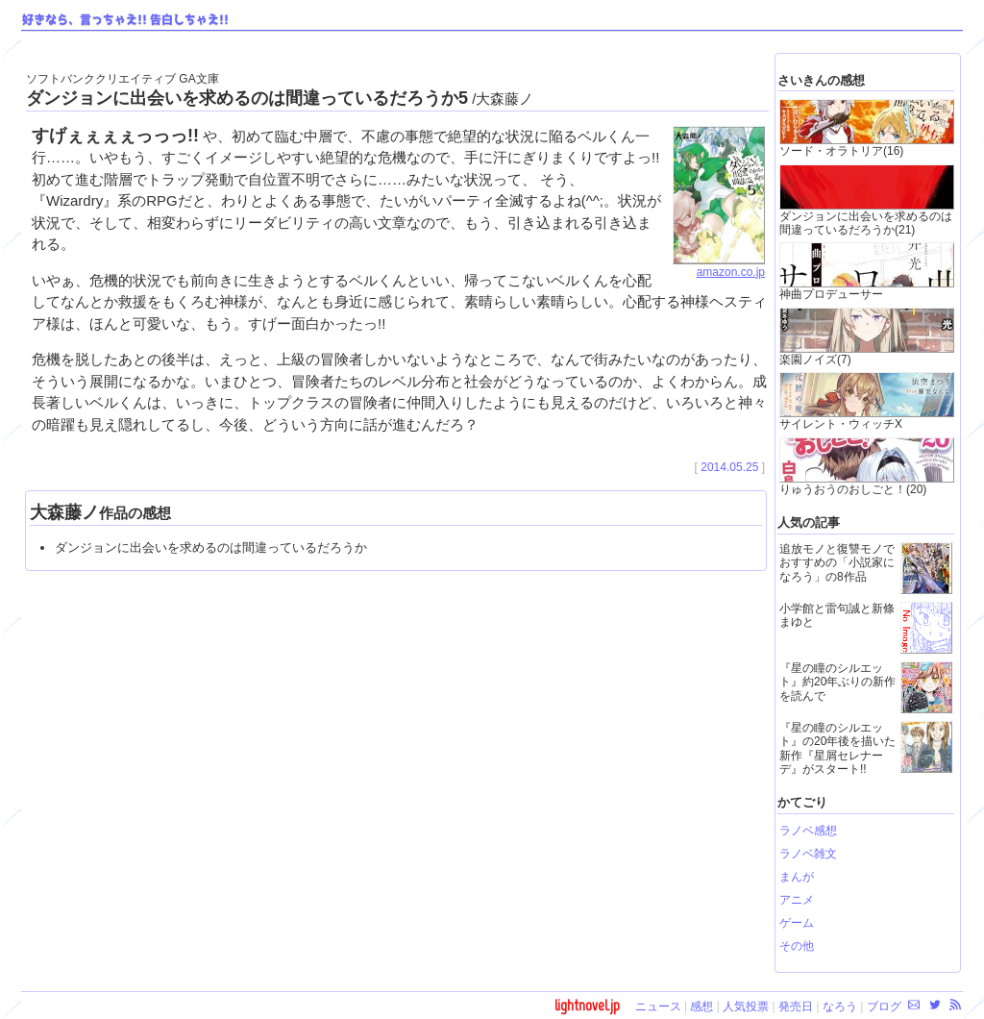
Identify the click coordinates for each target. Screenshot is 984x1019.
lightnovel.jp (587, 1005)
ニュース (658, 1006)
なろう (840, 1006)
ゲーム (796, 923)
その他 (796, 946)
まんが (796, 876)
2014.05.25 (729, 467)
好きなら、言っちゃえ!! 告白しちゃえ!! (125, 20)
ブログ (884, 1006)
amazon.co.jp (719, 266)
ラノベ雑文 (808, 853)
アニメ (796, 900)
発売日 (795, 1006)
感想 (701, 1006)
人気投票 (746, 1006)
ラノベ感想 (808, 830)
